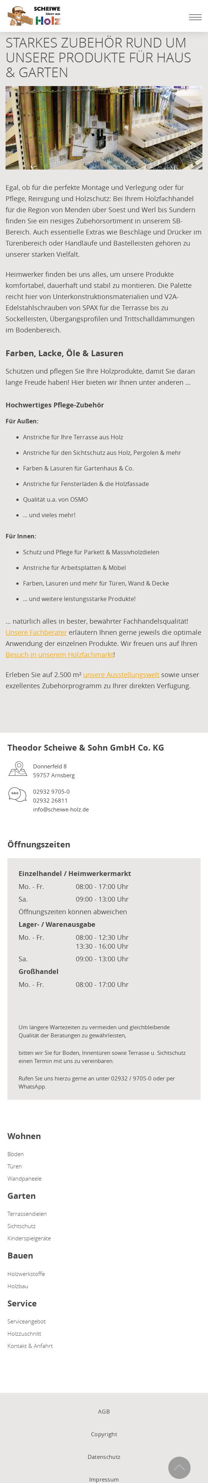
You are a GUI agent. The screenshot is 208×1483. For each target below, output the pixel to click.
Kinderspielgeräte (29, 1238)
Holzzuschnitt (24, 1333)
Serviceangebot (26, 1321)
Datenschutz (104, 1456)
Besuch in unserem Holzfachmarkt (59, 654)
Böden (15, 1154)
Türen (14, 1166)
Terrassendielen (27, 1213)
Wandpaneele (24, 1178)
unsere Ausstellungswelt (121, 674)
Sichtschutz (21, 1226)
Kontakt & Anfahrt (30, 1345)
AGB (104, 1411)
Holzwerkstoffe (26, 1273)
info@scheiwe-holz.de (61, 809)
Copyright (104, 1434)
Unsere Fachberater (36, 632)
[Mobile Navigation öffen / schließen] (193, 17)
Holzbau (17, 1286)
